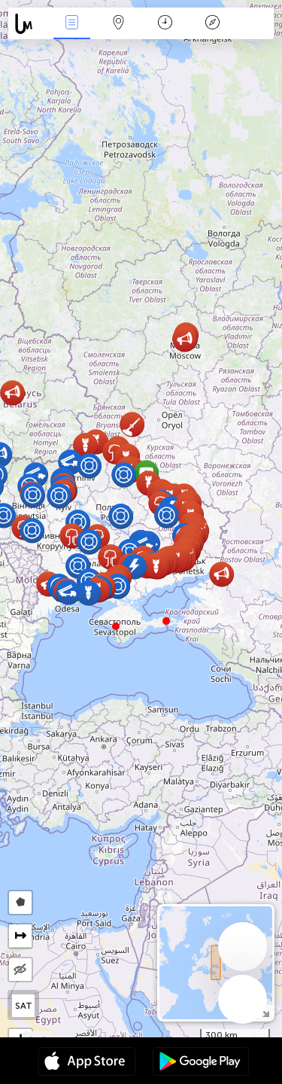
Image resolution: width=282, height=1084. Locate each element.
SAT (23, 1005)
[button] (166, 621)
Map (118, 23)
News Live (71, 23)
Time (165, 23)
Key (212, 23)
